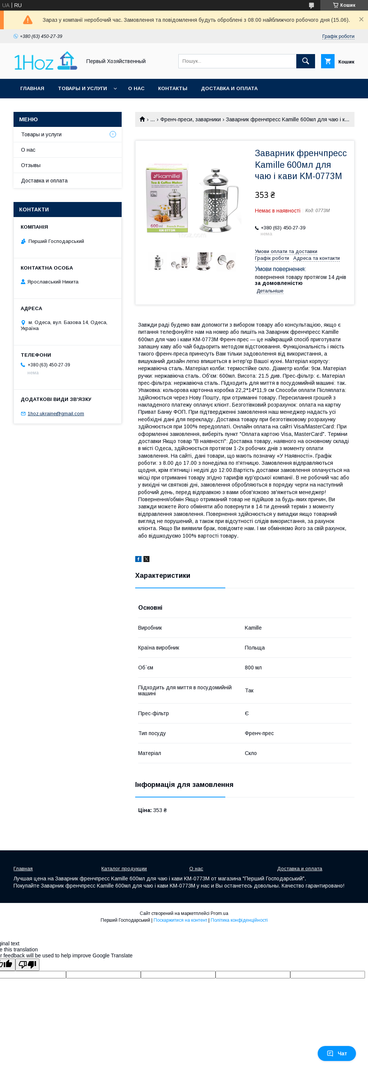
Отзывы (31, 165)
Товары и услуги (82, 88)
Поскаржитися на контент (180, 920)
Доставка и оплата (229, 88)
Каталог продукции (124, 868)
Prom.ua (219, 913)
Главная (32, 88)
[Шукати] (305, 61)
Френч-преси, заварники (190, 119)
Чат (337, 1053)
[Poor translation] (27, 964)
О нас (136, 88)
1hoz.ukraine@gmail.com (56, 413)
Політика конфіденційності (239, 920)
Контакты (172, 88)
